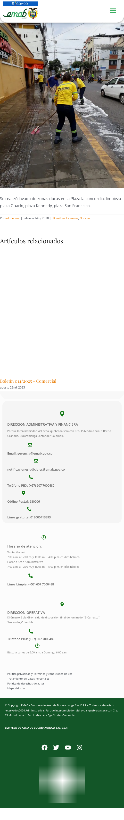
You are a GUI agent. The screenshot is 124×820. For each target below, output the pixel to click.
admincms (12, 218)
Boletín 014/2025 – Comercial (28, 381)
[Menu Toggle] (115, 10)
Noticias (85, 218)
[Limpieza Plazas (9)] (62, 105)
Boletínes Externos (65, 218)
